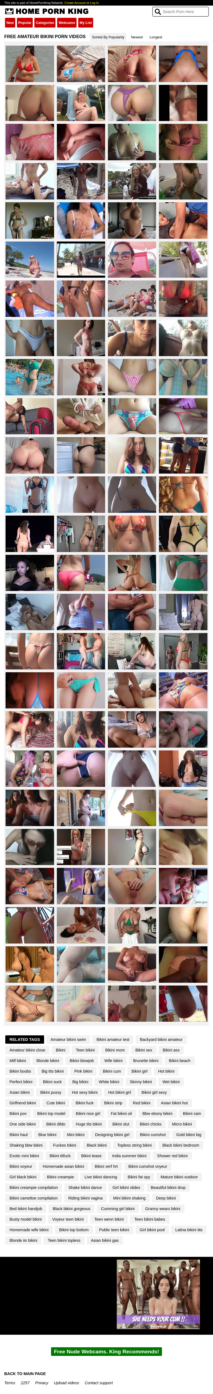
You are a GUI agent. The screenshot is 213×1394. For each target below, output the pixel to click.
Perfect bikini (20, 1082)
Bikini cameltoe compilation (33, 1198)
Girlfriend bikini (22, 1103)
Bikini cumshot (153, 1134)
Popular (25, 23)
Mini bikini (76, 1134)
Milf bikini (17, 1060)
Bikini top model (51, 1113)
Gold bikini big (188, 1134)
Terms (9, 1383)
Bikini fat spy (139, 1177)
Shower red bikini (172, 1156)
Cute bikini (56, 1103)
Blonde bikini (48, 1060)
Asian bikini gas (105, 1240)
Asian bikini (19, 1092)
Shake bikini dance (85, 1187)
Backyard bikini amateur (161, 1039)
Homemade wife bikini (29, 1230)
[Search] (180, 11)
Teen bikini (85, 1050)
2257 (25, 1383)
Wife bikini (113, 1060)
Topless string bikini (134, 1145)
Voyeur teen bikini (68, 1219)
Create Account (75, 2)
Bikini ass (171, 1050)
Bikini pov (18, 1113)
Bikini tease (91, 1156)
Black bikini (97, 1145)
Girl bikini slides (126, 1187)
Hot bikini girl (119, 1092)
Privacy (41, 1383)
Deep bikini (166, 1198)
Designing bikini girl (112, 1134)
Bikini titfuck (60, 1156)
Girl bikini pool (152, 1230)
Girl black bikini (22, 1177)
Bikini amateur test (113, 1039)
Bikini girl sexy (154, 1092)
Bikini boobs (20, 1071)
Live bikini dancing (101, 1177)
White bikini (109, 1082)
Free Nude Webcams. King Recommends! (106, 1351)
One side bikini (22, 1124)
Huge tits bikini (89, 1124)
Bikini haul (18, 1134)
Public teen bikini (114, 1230)
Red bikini (141, 1103)
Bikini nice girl (88, 1113)
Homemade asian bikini (63, 1166)
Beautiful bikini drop (168, 1187)
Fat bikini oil (121, 1113)
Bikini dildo (55, 1124)
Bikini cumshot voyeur (147, 1166)
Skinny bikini (141, 1082)
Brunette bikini (145, 1060)
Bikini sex (143, 1050)
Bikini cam (192, 1113)
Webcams (67, 23)
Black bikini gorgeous (71, 1208)
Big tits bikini (53, 1071)
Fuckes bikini (64, 1145)
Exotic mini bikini (24, 1156)
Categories (45, 23)
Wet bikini (171, 1082)
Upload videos (66, 1383)
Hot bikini (166, 1071)
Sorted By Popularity (108, 37)
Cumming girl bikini (118, 1208)
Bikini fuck (85, 1103)
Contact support (99, 1383)
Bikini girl (139, 1071)
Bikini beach (180, 1060)
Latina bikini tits (188, 1230)
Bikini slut (120, 1124)
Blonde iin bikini (23, 1240)
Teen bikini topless (64, 1240)
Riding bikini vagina (85, 1198)
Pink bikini (83, 1071)
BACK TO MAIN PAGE (25, 1373)
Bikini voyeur (20, 1166)
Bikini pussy (50, 1092)
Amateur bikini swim (68, 1039)
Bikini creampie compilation (33, 1187)
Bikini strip (113, 1103)
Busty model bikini (25, 1219)
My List (86, 23)
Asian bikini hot (174, 1103)
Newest (137, 37)
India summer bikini (129, 1156)
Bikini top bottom (73, 1230)
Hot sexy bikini (85, 1092)
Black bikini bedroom (181, 1145)
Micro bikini (182, 1124)
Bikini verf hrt (106, 1166)
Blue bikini (47, 1134)
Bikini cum (112, 1071)
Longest (155, 37)
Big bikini (80, 1082)
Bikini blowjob (82, 1060)
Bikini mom (115, 1050)
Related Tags (24, 1039)
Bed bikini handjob (25, 1208)
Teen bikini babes (149, 1219)
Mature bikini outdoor (179, 1177)
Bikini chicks (150, 1124)
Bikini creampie (60, 1177)
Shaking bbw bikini (25, 1145)
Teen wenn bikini (109, 1219)
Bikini (60, 1050)
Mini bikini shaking (129, 1198)
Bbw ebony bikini (158, 1113)
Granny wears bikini (162, 1208)
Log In (94, 2)
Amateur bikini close (27, 1050)
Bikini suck (52, 1082)
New (10, 23)
